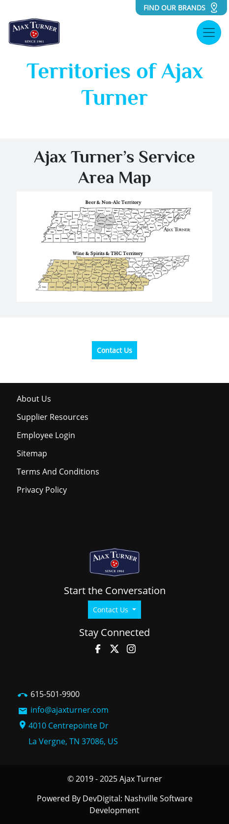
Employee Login (46, 435)
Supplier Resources (52, 417)
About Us (34, 398)
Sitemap (32, 453)
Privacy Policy (42, 489)
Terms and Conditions (58, 471)
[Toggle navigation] (209, 32)
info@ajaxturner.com (69, 709)
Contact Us (114, 350)
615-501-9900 (55, 694)
